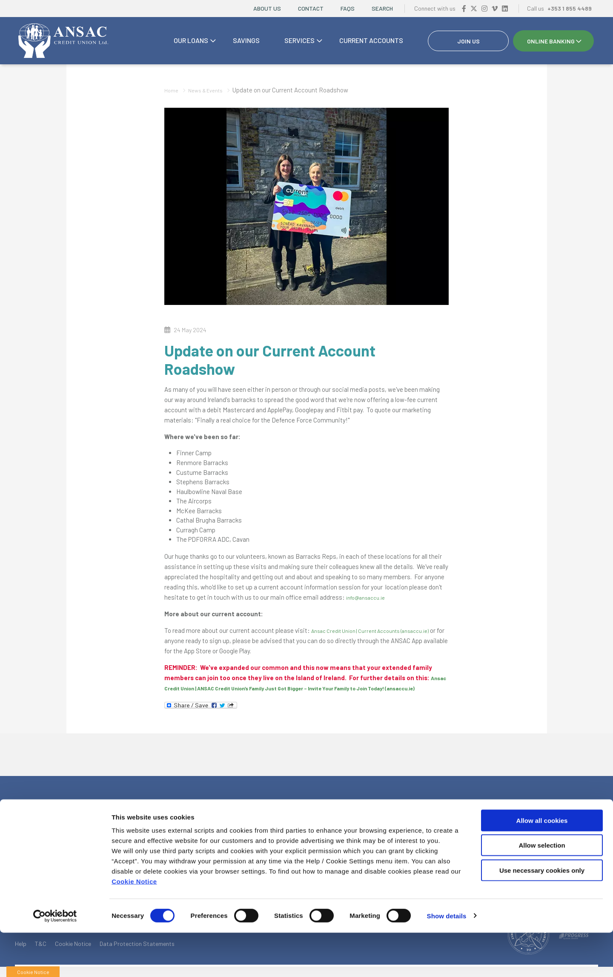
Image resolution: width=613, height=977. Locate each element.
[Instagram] (484, 8)
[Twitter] (473, 8)
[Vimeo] (495, 8)
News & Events (212, 90)
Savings (246, 40)
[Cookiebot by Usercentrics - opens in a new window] (55, 960)
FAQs (348, 8)
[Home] (62, 41)
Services (299, 40)
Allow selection (541, 890)
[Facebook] (464, 8)
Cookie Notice (134, 925)
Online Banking (551, 41)
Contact (311, 8)
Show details (447, 960)
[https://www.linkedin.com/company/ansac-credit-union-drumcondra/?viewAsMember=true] (505, 8)
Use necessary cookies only (541, 914)
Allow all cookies (542, 864)
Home (172, 90)
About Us (267, 8)
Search (382, 8)
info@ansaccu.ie (369, 597)
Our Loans (191, 40)
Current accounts (371, 40)
